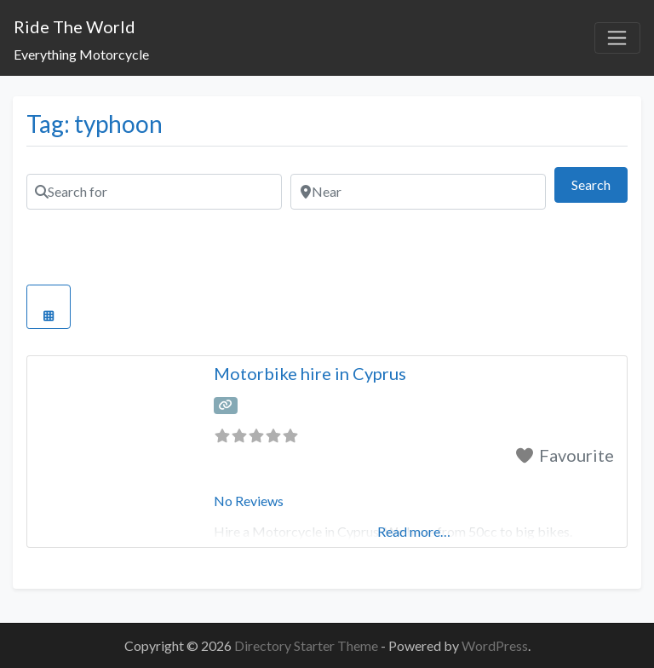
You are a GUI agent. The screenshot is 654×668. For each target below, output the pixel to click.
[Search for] (154, 192)
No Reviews (249, 500)
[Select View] (48, 307)
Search (599, 183)
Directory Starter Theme (307, 645)
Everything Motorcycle (81, 54)
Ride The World (74, 26)
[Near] (418, 192)
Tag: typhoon (94, 123)
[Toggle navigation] (617, 38)
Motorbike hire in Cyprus (310, 373)
